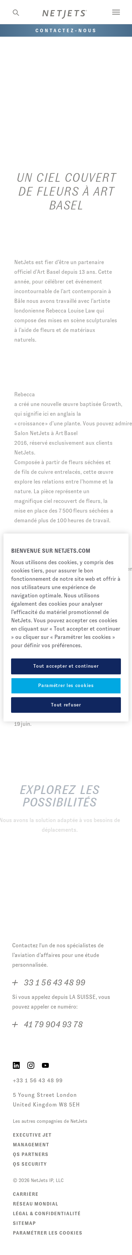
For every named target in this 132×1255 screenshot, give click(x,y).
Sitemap (24, 1223)
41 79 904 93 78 (52, 1023)
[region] (66, 627)
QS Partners (31, 1154)
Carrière (25, 1194)
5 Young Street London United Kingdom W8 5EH (46, 1100)
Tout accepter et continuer (65, 666)
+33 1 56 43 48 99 (38, 1080)
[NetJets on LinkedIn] (16, 1064)
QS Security (30, 1164)
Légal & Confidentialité (47, 1213)
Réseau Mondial (35, 1204)
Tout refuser (66, 704)
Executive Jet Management (32, 1139)
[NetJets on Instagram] (30, 1064)
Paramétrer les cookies (47, 1233)
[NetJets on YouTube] (45, 1064)
